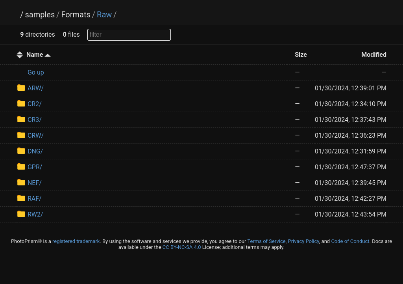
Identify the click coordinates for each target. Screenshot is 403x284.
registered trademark (76, 241)
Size (301, 54)
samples (40, 14)
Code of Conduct (350, 241)
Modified (373, 54)
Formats (75, 14)
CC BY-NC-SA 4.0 (182, 247)
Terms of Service (266, 241)
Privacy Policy (303, 241)
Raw (104, 14)
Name (38, 54)
